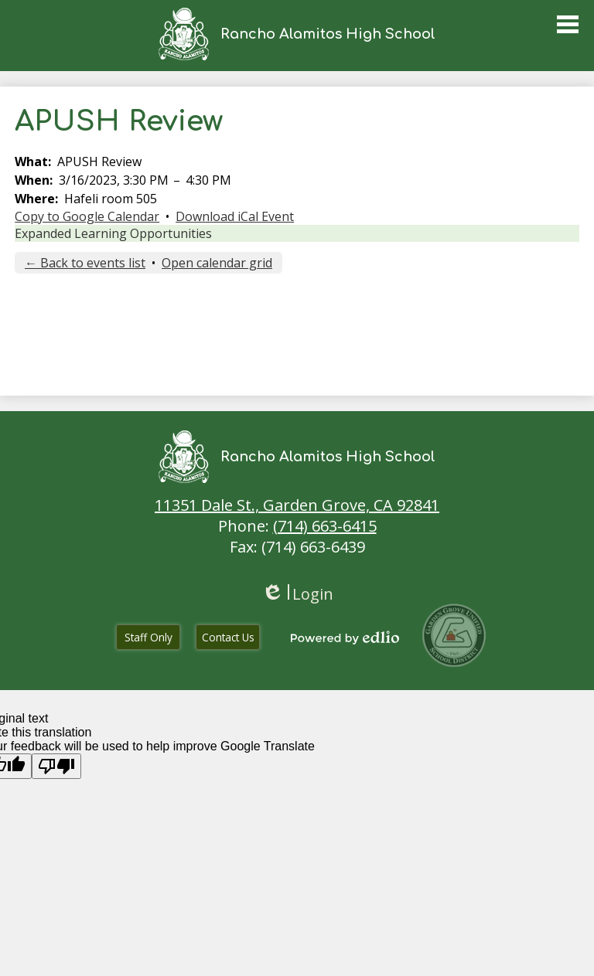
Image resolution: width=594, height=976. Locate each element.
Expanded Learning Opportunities (113, 233)
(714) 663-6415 (325, 525)
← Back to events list (85, 262)
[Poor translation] (56, 766)
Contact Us (228, 637)
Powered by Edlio (345, 637)
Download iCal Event (235, 216)
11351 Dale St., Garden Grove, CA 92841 (297, 505)
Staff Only (148, 637)
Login (297, 594)
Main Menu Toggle (568, 24)
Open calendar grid (217, 262)
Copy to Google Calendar (87, 216)
